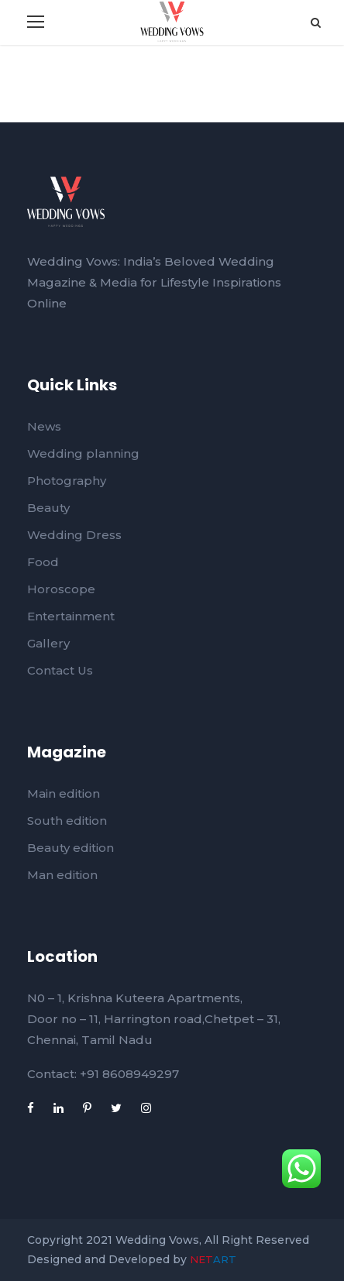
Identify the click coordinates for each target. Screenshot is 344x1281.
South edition (67, 820)
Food (43, 562)
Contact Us (60, 670)
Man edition (62, 874)
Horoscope (61, 589)
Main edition (63, 793)
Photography (66, 480)
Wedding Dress (74, 534)
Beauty (48, 507)
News (44, 426)
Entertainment (71, 616)
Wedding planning (83, 453)
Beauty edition (70, 847)
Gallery (48, 643)
